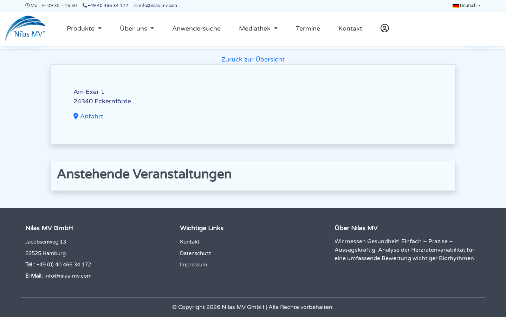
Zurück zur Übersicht (253, 59)
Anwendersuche (196, 28)
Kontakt (350, 28)
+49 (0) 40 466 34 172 (64, 264)
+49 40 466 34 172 (108, 5)
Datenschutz (195, 253)
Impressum (193, 264)
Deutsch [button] (465, 5)
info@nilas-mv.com (158, 5)
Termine (308, 28)
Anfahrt (88, 116)
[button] (84, 28)
